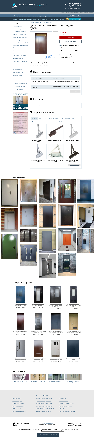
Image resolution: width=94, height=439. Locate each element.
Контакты (61, 19)
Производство (22, 19)
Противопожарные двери (47, 423)
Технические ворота (18, 58)
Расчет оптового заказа (21, 83)
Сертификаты (54, 19)
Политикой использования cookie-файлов (52, 431)
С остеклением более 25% (19, 31)
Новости (44, 19)
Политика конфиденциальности (67, 411)
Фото (49, 19)
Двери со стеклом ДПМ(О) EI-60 (44, 398)
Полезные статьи (19, 80)
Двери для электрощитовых (20, 64)
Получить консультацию (70, 41)
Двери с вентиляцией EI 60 (20, 37)
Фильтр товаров (19, 89)
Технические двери (17, 40)
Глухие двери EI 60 (17, 26)
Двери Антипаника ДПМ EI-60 (43, 401)
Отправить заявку (70, 37)
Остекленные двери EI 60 (19, 28)
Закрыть (78, 15)
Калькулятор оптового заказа (66, 403)
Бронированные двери (18, 66)
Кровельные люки (17, 52)
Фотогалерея (62, 398)
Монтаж (35, 19)
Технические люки (17, 75)
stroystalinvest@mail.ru (74, 8)
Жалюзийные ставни (18, 72)
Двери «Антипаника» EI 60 (19, 34)
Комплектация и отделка (65, 406)
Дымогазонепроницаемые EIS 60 (20, 46)
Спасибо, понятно (71, 15)
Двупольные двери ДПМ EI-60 (43, 411)
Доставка (29, 19)
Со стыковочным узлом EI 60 (20, 61)
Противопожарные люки (19, 50)
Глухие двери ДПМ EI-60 (42, 395)
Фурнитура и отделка (20, 86)
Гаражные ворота (17, 69)
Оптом (39, 19)
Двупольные (42, 105)
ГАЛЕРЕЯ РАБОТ (19, 78)
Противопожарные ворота (19, 55)
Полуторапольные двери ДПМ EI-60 (45, 408)
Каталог (15, 19)
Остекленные (34, 105)
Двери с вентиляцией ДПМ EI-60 (44, 403)
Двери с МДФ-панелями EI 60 (20, 42)
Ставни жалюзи (16, 395)
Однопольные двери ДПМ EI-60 (44, 406)
